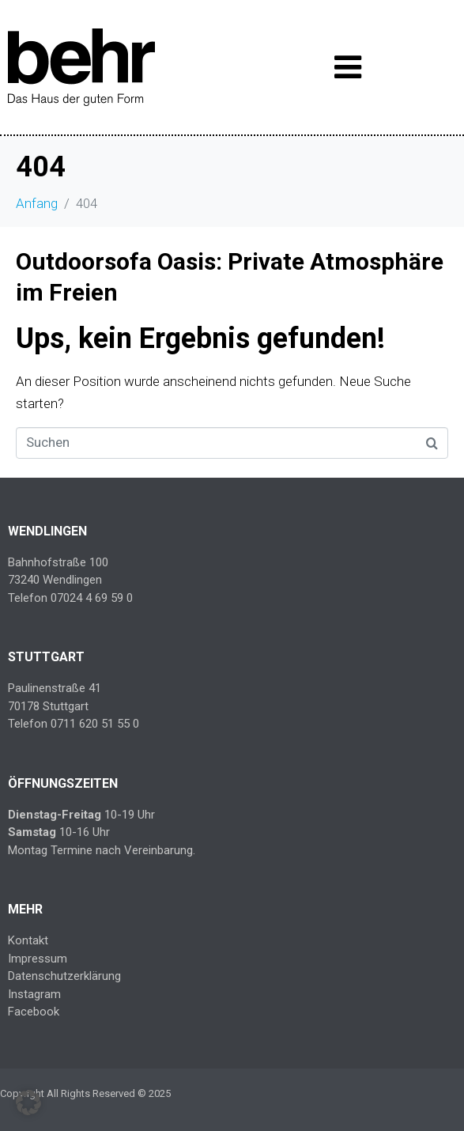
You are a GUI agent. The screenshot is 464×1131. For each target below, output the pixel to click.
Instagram (34, 994)
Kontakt (28, 940)
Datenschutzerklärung (64, 976)
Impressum (37, 958)
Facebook (33, 1011)
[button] (28, 1102)
